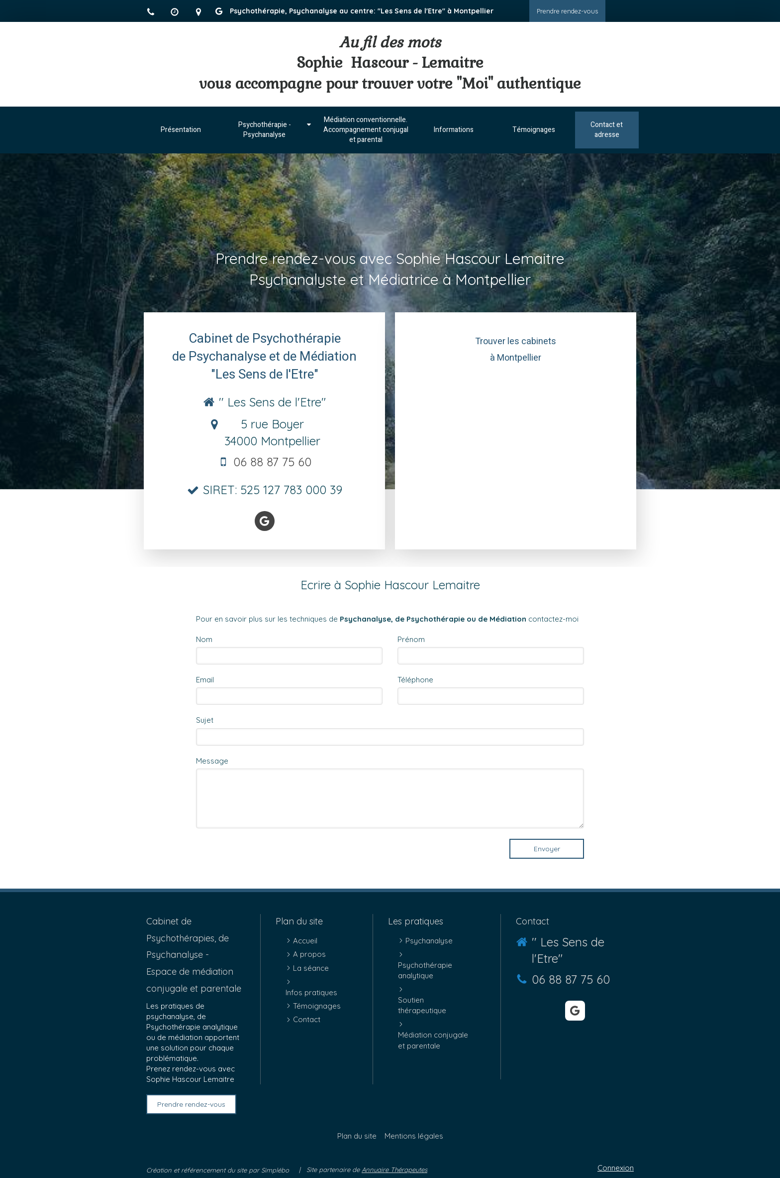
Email (205, 679)
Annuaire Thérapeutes (394, 1170)
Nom (204, 639)
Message (212, 761)
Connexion (615, 1168)
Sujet (204, 720)
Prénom (411, 639)
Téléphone (415, 679)
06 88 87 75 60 (272, 461)
